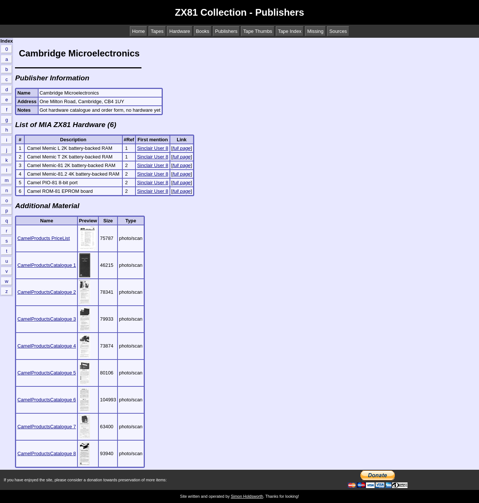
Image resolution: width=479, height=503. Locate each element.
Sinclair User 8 (152, 148)
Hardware (179, 31)
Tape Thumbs (257, 31)
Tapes (157, 31)
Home (138, 31)
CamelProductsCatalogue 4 (46, 346)
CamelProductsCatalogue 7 (46, 426)
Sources (338, 31)
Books (203, 31)
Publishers (226, 31)
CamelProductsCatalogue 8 (46, 453)
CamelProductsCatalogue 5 (46, 373)
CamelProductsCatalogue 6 (46, 399)
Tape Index (290, 31)
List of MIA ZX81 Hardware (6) (65, 125)
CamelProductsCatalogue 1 (46, 265)
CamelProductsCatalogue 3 (46, 319)
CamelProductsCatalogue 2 (46, 292)
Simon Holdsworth (247, 496)
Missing (315, 31)
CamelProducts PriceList (43, 238)
